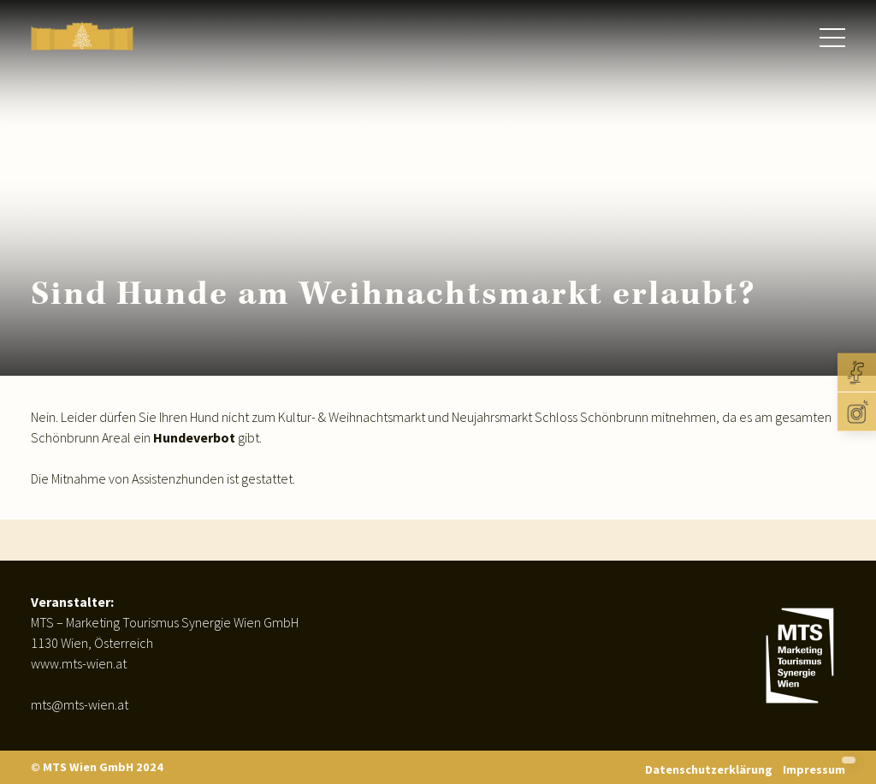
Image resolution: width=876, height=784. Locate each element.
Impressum (814, 769)
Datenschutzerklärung (708, 769)
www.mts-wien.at (79, 663)
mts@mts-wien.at (79, 704)
